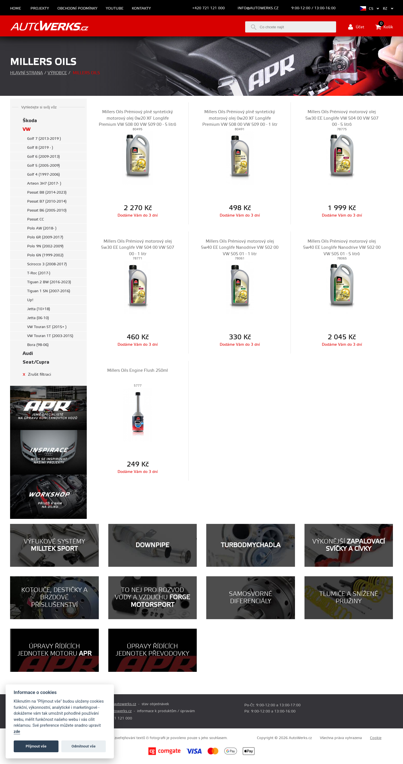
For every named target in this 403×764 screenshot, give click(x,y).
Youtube (114, 8)
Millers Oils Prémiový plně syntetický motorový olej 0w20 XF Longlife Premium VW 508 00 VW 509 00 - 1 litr (239, 118)
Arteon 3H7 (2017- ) (44, 183)
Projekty (40, 8)
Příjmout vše (36, 746)
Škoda (30, 121)
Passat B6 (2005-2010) (47, 210)
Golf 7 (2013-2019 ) (44, 138)
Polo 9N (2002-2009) (45, 246)
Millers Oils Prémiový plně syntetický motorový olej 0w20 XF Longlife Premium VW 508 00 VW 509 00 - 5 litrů (137, 118)
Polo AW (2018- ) (42, 228)
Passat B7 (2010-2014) (47, 201)
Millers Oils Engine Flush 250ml (137, 370)
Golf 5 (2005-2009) (43, 165)
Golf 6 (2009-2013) (43, 156)
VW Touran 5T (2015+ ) (47, 327)
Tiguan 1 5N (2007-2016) (48, 291)
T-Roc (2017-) (38, 273)
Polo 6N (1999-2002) (45, 255)
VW (27, 129)
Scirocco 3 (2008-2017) (47, 264)
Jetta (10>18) (38, 309)
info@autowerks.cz (258, 8)
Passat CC (35, 219)
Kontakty (141, 8)
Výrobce (57, 73)
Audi (28, 353)
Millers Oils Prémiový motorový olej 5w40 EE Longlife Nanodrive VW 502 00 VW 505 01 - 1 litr (239, 248)
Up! (30, 300)
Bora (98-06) (38, 345)
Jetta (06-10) (38, 318)
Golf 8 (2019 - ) (40, 147)
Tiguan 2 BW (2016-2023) (49, 282)
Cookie (375, 738)
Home (15, 8)
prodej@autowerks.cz (118, 704)
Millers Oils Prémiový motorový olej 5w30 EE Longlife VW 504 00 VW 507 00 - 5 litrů (341, 118)
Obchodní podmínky (77, 8)
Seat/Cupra (36, 362)
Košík (384, 27)
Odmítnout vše (84, 746)
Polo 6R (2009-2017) (45, 237)
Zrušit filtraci (37, 374)
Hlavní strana (26, 73)
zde (17, 731)
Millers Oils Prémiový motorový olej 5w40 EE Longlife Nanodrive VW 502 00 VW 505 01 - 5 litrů (342, 248)
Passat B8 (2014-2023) (47, 192)
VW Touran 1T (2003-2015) (50, 336)
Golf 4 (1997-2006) (43, 174)
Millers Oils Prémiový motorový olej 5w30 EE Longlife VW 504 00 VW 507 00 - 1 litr (137, 248)
